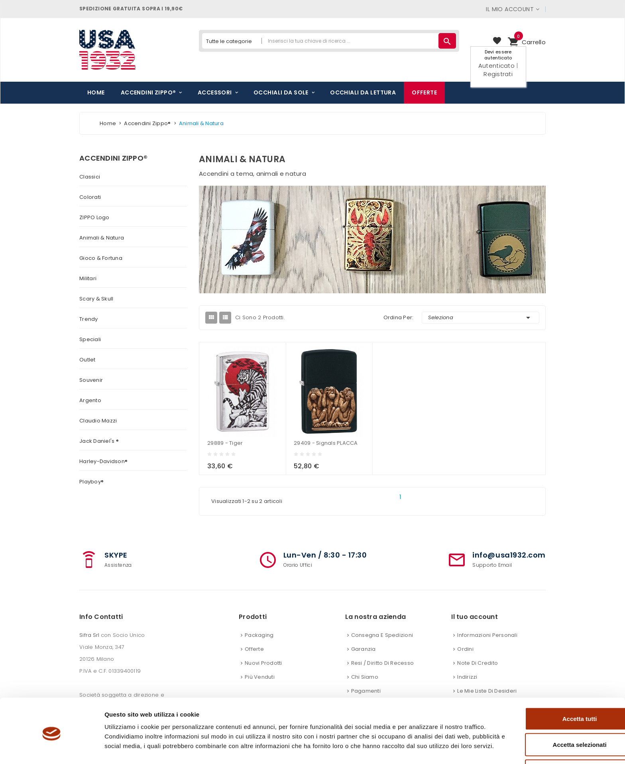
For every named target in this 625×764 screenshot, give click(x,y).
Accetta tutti (538, 685)
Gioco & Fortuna (100, 258)
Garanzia (363, 649)
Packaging (259, 635)
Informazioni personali (487, 635)
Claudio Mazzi (98, 420)
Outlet (87, 359)
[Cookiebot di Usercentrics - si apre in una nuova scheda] (51, 748)
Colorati (90, 197)
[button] (526, 42)
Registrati (498, 74)
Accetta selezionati (538, 712)
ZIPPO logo (94, 217)
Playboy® (91, 481)
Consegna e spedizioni (382, 635)
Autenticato (496, 65)
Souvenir (91, 380)
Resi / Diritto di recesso (382, 663)
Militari (87, 278)
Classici (89, 177)
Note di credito (477, 663)
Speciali (90, 339)
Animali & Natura (101, 238)
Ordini (465, 649)
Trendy (88, 319)
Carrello (526, 41)
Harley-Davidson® (103, 461)
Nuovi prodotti (263, 663)
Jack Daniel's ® (99, 441)
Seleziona (480, 317)
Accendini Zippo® (113, 158)
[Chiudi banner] (612, 677)
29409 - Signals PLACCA (326, 443)
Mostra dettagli (419, 748)
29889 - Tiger (225, 443)
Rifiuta (538, 738)
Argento (90, 400)
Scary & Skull (96, 298)
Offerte (254, 649)
